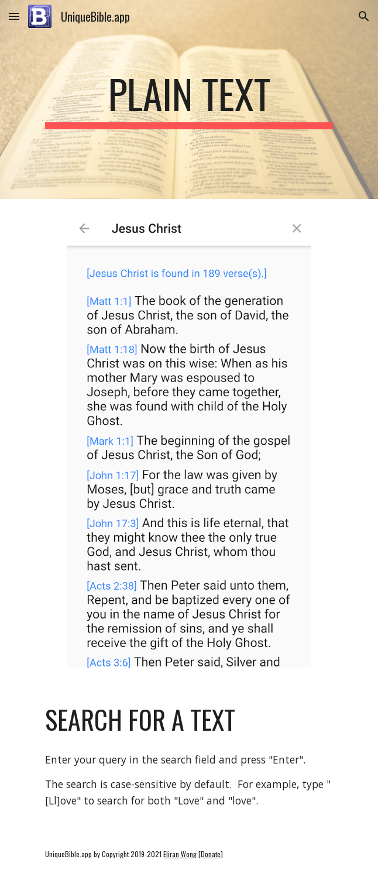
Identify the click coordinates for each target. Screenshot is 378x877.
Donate (211, 854)
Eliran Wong (180, 854)
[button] (14, 16)
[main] (188, 99)
